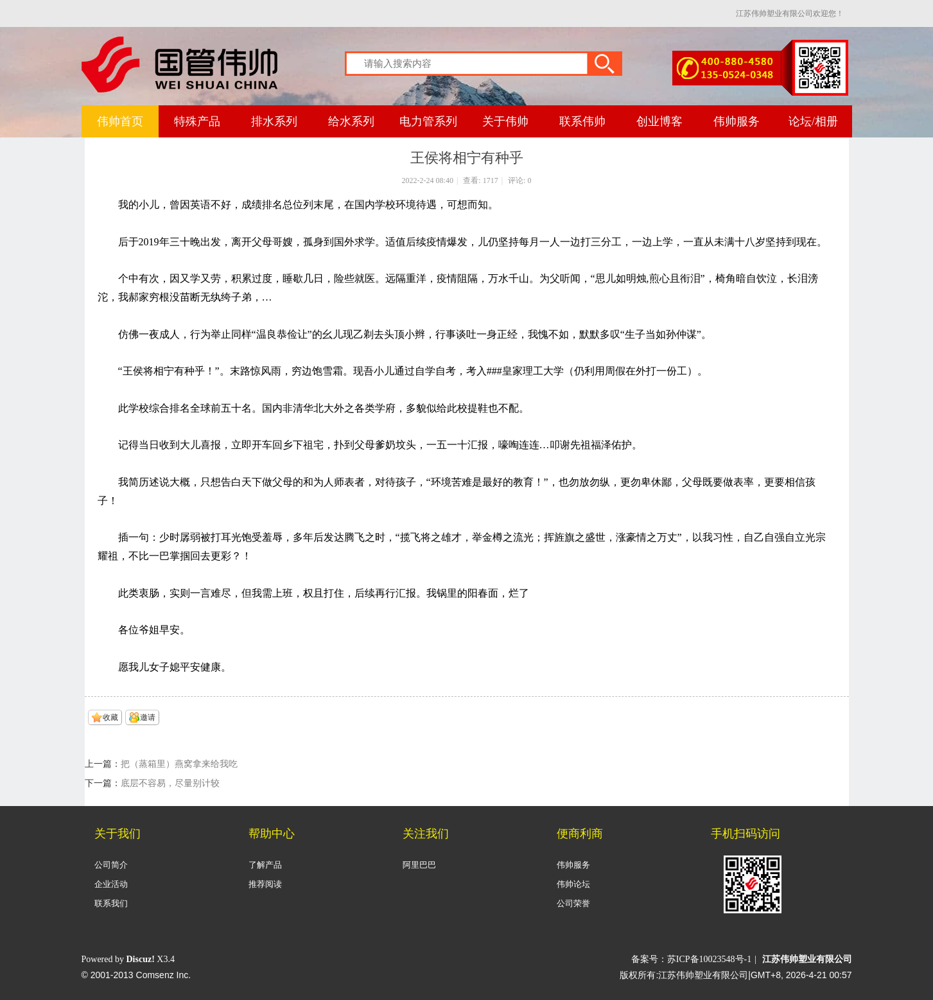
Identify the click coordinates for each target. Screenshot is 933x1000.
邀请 (147, 717)
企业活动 (111, 884)
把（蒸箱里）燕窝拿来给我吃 (179, 764)
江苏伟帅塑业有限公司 (807, 959)
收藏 (110, 717)
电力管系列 (428, 121)
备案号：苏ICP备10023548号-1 (691, 959)
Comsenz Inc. (163, 975)
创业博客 (659, 121)
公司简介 (111, 865)
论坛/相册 (813, 121)
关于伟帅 (505, 121)
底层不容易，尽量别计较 (170, 783)
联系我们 (111, 903)
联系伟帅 (582, 121)
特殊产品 (197, 121)
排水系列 (274, 121)
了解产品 (265, 865)
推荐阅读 (265, 884)
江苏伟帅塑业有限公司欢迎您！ (790, 13)
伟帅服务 (736, 121)
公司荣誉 (573, 903)
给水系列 (351, 121)
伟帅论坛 (573, 884)
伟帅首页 (120, 121)
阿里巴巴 (419, 865)
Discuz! (140, 959)
